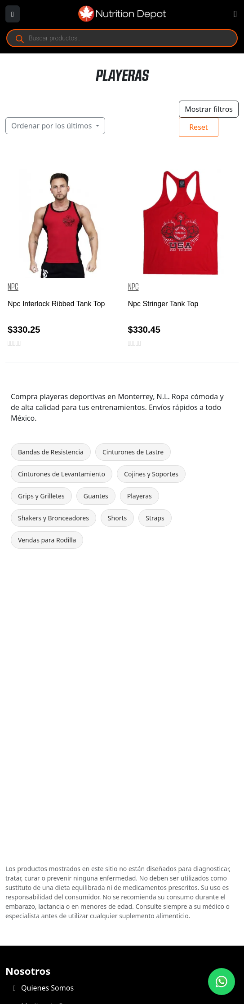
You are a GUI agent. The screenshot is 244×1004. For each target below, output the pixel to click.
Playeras (139, 496)
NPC (13, 286)
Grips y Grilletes (41, 496)
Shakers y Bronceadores (53, 518)
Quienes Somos (43, 988)
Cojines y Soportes (151, 474)
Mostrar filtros (209, 109)
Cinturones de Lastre (133, 452)
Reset (198, 127)
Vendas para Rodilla (47, 540)
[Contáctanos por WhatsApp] (221, 981)
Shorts (117, 518)
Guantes (96, 496)
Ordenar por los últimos (52, 126)
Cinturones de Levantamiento (61, 474)
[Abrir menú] (12, 13)
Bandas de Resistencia (51, 452)
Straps (155, 518)
